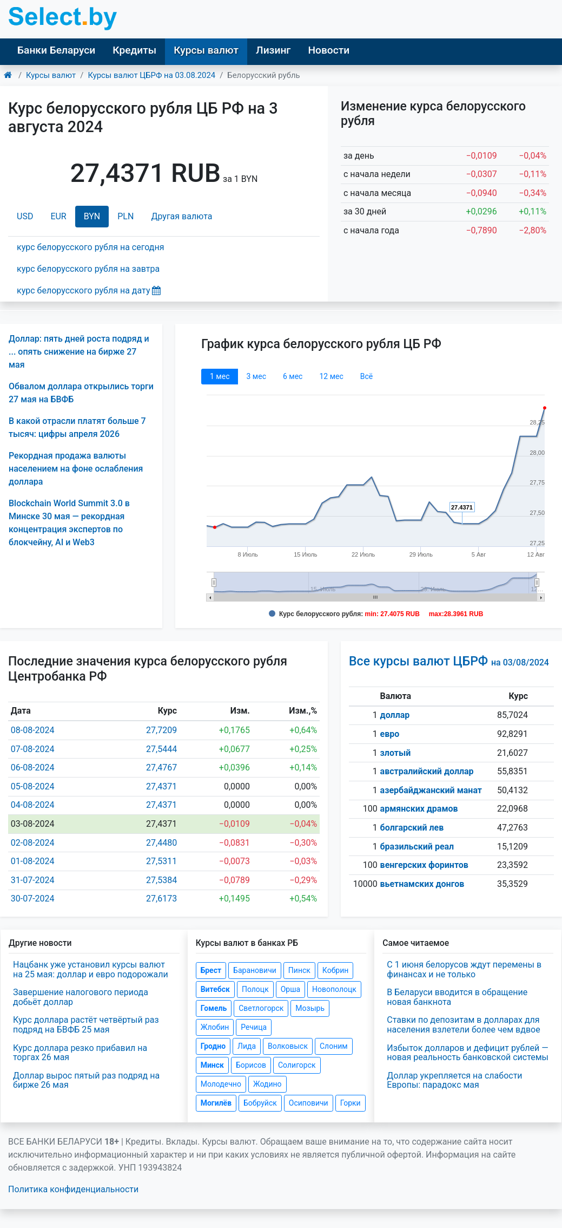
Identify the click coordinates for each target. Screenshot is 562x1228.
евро (390, 734)
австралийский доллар (427, 771)
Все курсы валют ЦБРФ (449, 661)
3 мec (256, 376)
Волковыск (288, 1046)
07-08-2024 (33, 749)
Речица (254, 1027)
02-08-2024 (33, 843)
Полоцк (255, 989)
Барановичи (254, 970)
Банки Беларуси (56, 50)
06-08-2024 (33, 767)
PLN (125, 216)
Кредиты (134, 50)
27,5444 (161, 749)
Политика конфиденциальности (73, 1189)
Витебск (215, 989)
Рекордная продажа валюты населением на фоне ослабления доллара (76, 468)
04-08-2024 (33, 805)
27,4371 (161, 786)
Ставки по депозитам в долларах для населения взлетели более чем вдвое (463, 1025)
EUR (58, 216)
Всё (366, 376)
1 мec (219, 376)
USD (25, 216)
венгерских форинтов (424, 865)
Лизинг (273, 50)
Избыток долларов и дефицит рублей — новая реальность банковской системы (467, 1053)
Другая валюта (181, 216)
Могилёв (216, 1103)
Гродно (213, 1046)
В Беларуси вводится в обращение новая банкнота (457, 997)
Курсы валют (206, 50)
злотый (395, 753)
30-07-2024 (33, 898)
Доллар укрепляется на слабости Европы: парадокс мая (454, 1080)
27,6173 (161, 898)
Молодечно (221, 1084)
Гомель (214, 1008)
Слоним (334, 1046)
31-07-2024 (33, 880)
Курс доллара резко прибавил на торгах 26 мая (80, 1053)
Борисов (251, 1065)
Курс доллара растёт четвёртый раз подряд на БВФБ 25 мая (86, 1025)
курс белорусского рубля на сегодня (90, 247)
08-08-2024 (33, 730)
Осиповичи (308, 1103)
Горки (350, 1103)
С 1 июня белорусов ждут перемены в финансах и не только (464, 969)
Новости (328, 50)
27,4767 (161, 767)
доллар (395, 715)
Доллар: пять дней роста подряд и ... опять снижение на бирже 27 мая (79, 352)
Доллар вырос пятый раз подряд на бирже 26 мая (86, 1080)
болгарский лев (412, 827)
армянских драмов (419, 809)
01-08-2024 (33, 861)
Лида (246, 1046)
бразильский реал (417, 846)
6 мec (292, 376)
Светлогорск (261, 1008)
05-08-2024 (33, 786)
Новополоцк (334, 989)
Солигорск (297, 1065)
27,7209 (161, 730)
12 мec (331, 376)
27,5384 (161, 880)
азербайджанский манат (431, 790)
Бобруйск (260, 1103)
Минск (212, 1065)
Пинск (299, 970)
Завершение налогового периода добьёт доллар (80, 997)
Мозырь (310, 1008)
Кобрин (335, 970)
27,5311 (161, 861)
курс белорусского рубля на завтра (88, 269)
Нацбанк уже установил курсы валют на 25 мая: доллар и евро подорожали (90, 969)
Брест (211, 970)
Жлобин (215, 1027)
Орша (290, 989)
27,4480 (161, 843)
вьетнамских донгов (422, 884)
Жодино (267, 1084)
